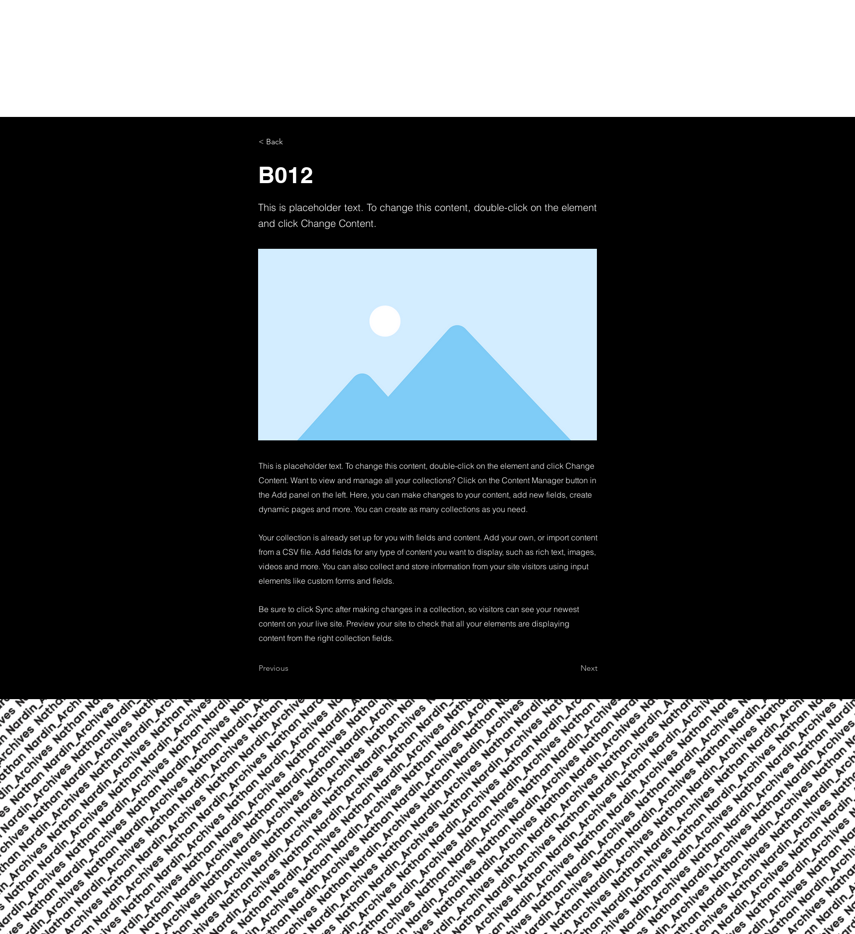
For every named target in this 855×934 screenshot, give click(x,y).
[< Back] (291, 142)
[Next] (572, 668)
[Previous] (291, 668)
